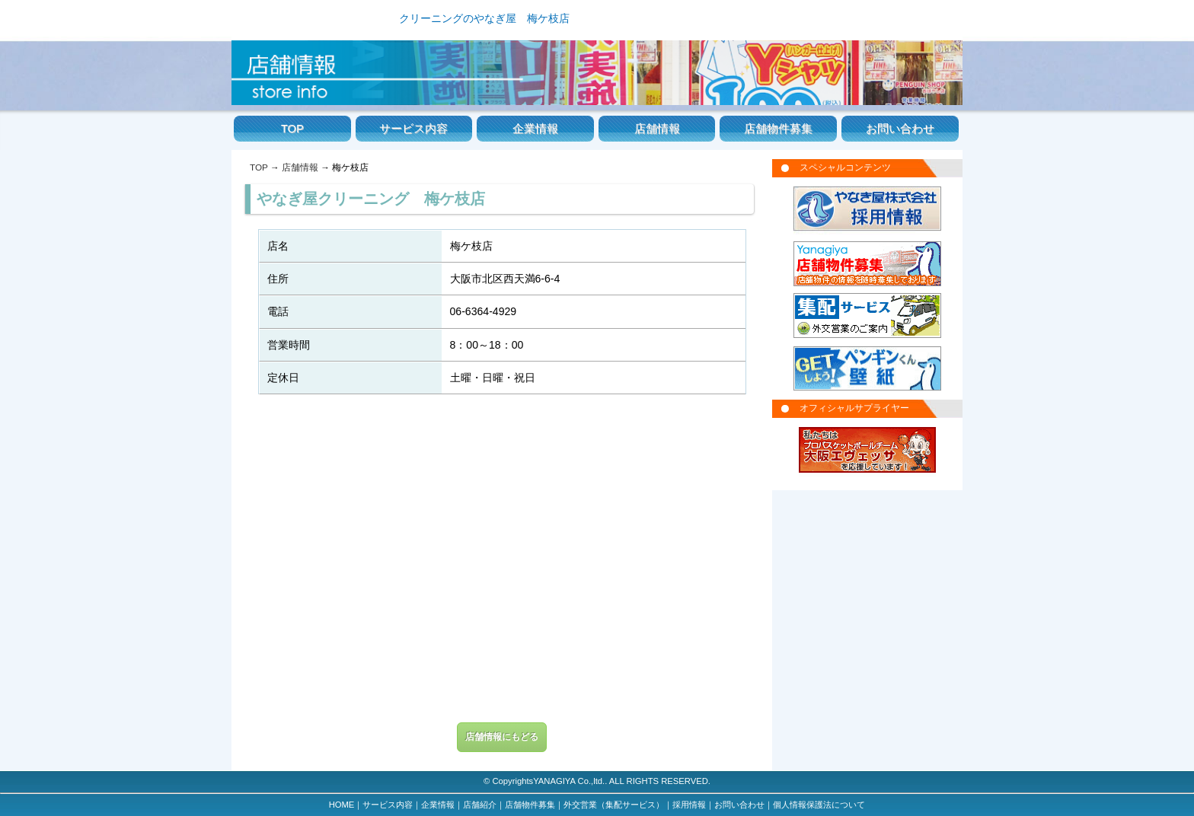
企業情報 (535, 129)
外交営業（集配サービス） (613, 804)
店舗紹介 (479, 804)
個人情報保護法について (819, 804)
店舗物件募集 (778, 129)
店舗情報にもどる (501, 737)
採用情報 (689, 804)
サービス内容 (413, 129)
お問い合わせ (900, 129)
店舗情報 (657, 129)
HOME (342, 804)
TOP (292, 129)
